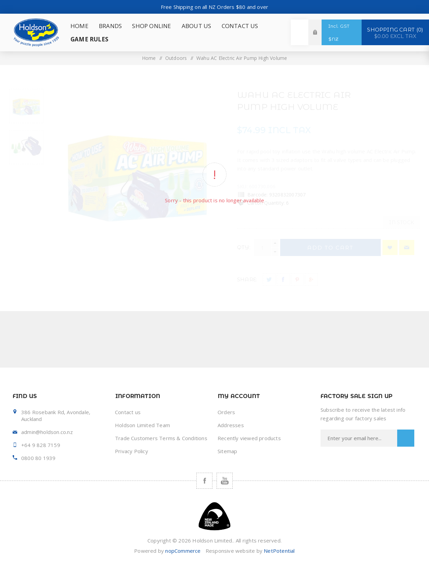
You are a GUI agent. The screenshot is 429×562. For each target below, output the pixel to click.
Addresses (231, 425)
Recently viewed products (249, 438)
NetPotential (279, 550)
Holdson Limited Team (142, 425)
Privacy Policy (131, 451)
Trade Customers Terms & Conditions (161, 438)
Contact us (128, 412)
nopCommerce (182, 550)
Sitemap (227, 451)
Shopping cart (395, 32)
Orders (226, 412)
